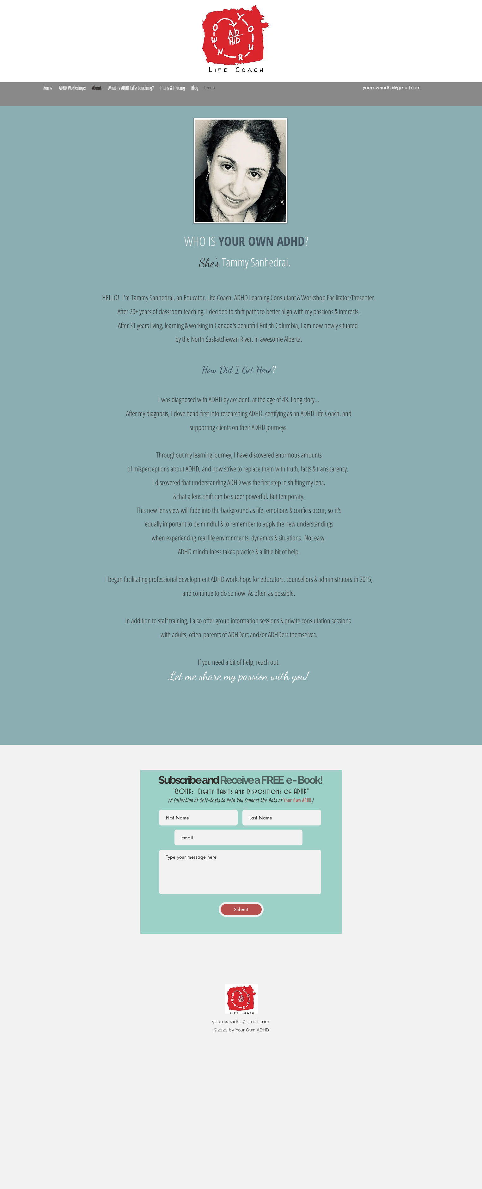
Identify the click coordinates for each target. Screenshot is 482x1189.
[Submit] (241, 909)
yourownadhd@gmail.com (392, 87)
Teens (209, 87)
